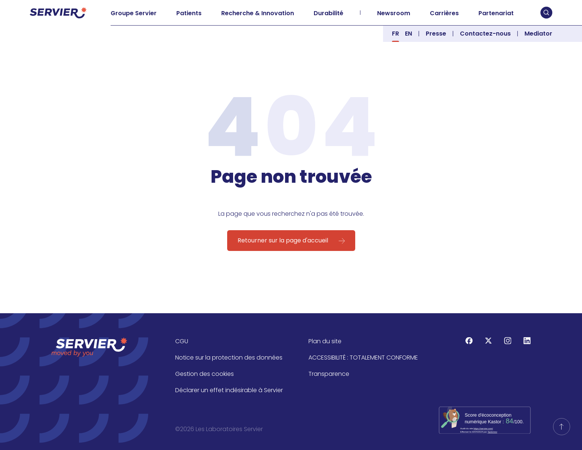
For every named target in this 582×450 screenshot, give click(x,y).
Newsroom (393, 13)
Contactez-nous (485, 33)
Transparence (328, 374)
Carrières (444, 13)
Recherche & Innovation (257, 13)
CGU (181, 341)
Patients (189, 13)
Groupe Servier (134, 13)
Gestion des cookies (204, 374)
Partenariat (496, 13)
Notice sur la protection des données (228, 357)
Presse (436, 33)
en (408, 33)
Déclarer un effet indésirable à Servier (229, 390)
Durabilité (328, 13)
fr (395, 33)
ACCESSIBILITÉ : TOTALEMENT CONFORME (363, 357)
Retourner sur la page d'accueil (283, 240)
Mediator (538, 33)
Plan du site (324, 341)
